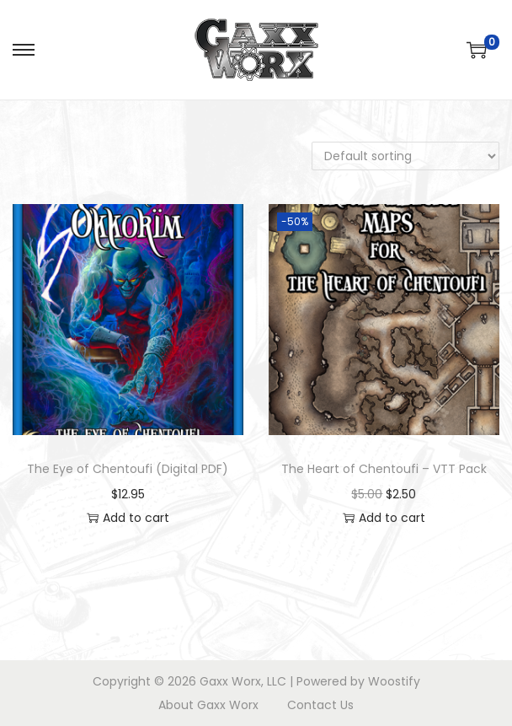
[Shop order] (405, 156)
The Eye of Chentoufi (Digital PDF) (127, 468)
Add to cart (128, 517)
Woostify (394, 681)
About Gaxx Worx (208, 704)
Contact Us (320, 704)
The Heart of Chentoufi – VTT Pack (384, 468)
